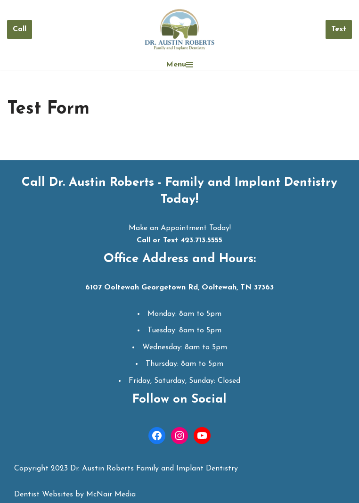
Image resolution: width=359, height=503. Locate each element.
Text (338, 29)
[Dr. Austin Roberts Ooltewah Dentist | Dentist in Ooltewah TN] (179, 29)
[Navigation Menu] (179, 64)
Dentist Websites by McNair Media (75, 494)
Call (19, 29)
